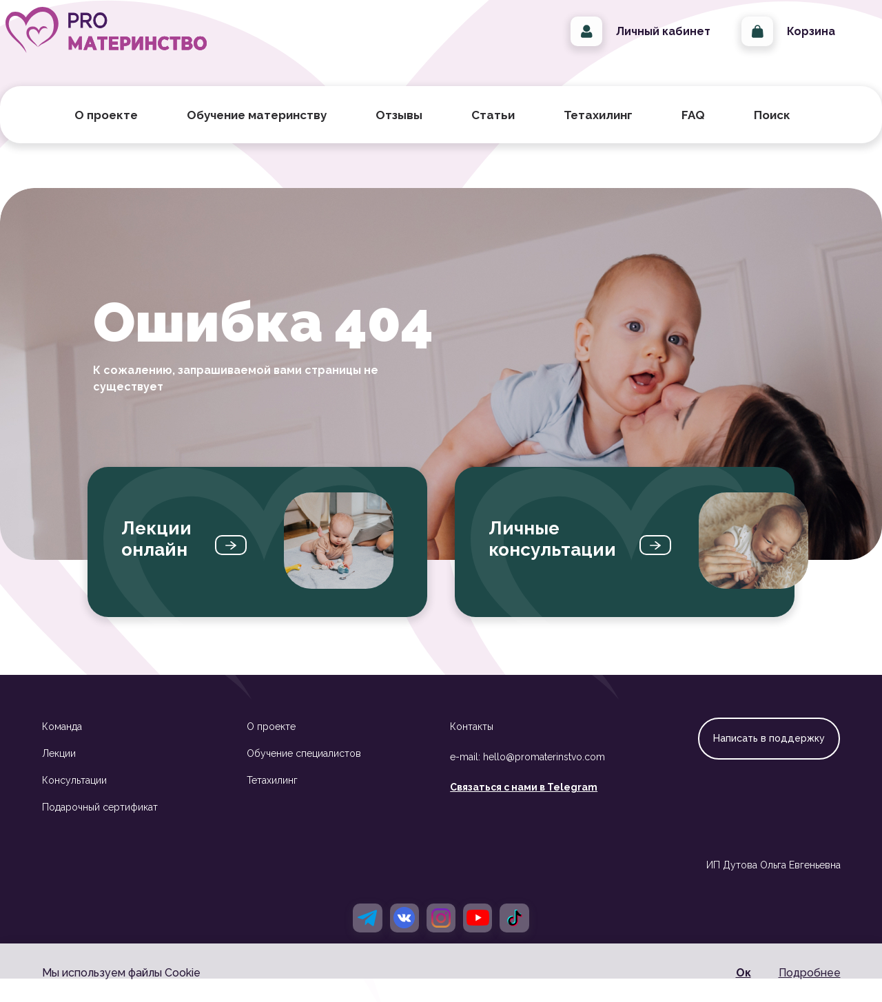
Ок (743, 972)
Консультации (74, 800)
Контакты (471, 747)
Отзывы (399, 136)
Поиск (777, 136)
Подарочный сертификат (100, 827)
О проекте (271, 747)
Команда (62, 747)
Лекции (59, 774)
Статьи (493, 136)
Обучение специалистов (304, 774)
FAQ (693, 136)
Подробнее (810, 972)
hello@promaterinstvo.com (544, 777)
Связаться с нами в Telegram (523, 807)
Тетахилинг (272, 800)
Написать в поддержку (769, 758)
